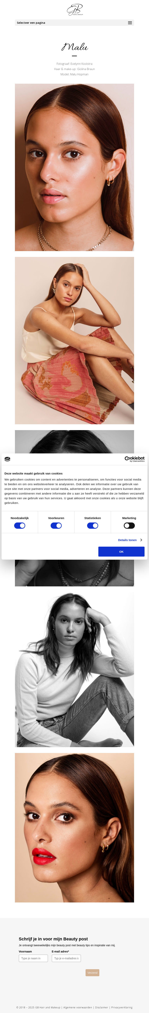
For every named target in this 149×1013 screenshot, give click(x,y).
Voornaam (25, 951)
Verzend (92, 972)
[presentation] (52, 977)
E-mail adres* (60, 951)
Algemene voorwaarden (77, 1007)
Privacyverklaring (122, 1007)
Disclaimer (101, 1007)
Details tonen (127, 539)
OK (121, 551)
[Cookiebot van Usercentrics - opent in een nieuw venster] (128, 459)
